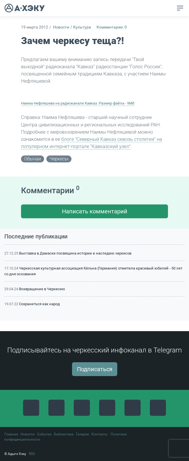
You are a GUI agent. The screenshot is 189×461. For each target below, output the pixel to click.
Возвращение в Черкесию (42, 289)
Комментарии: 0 (112, 27)
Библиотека (63, 434)
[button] (169, 8)
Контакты (99, 434)
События (44, 434)
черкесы (59, 159)
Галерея (82, 434)
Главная (11, 434)
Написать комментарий (94, 211)
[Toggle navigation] (180, 8)
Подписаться (94, 369)
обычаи (32, 159)
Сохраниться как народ (39, 304)
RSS (32, 454)
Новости (61, 27)
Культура (82, 27)
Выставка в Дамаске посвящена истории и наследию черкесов (75, 253)
